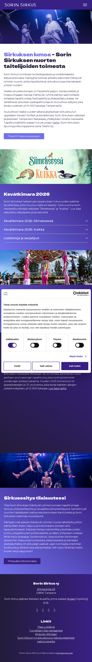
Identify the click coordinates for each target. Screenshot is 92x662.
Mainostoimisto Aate (64, 653)
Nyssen (71, 599)
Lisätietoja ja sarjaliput (21, 238)
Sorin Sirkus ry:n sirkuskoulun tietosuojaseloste (46, 637)
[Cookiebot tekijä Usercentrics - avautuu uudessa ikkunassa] (75, 293)
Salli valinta (46, 366)
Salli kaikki (75, 366)
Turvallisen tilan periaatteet (46, 630)
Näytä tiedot (76, 356)
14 (47, 602)
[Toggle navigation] (85, 5)
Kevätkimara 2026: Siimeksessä (28, 221)
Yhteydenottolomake (22, 561)
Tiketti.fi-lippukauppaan (24, 136)
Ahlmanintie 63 (46, 589)
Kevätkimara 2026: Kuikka (24, 229)
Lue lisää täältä (57, 388)
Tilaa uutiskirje (46, 627)
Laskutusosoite (46, 641)
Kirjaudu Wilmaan (46, 634)
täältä (56, 122)
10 (86, 599)
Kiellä (17, 366)
